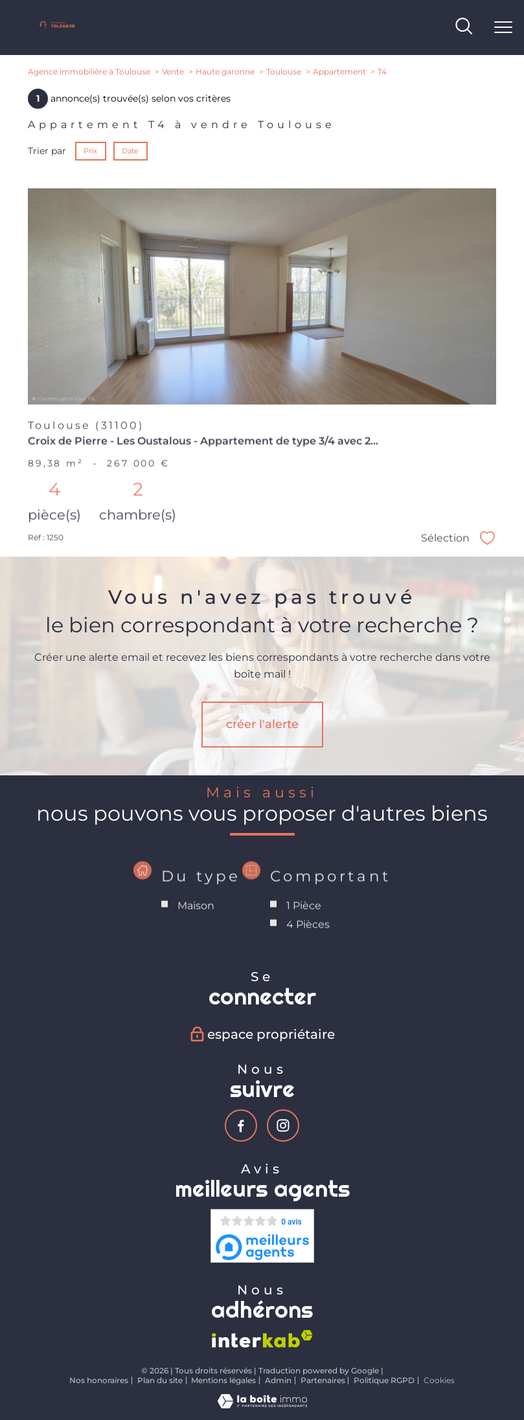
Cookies (439, 1380)
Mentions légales (223, 1380)
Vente (173, 71)
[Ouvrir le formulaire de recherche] (464, 27)
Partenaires (323, 1380)
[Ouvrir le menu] (503, 27)
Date (130, 150)
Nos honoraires (98, 1380)
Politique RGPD (384, 1380)
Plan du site (160, 1380)
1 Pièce (303, 937)
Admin (278, 1380)
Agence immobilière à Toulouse (89, 71)
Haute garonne (225, 71)
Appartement (339, 71)
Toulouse (283, 71)
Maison (195, 937)
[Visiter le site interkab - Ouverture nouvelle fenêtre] (262, 1339)
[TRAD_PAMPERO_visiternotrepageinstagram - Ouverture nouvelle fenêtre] (283, 1125)
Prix (90, 150)
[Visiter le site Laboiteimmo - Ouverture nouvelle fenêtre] (262, 1405)
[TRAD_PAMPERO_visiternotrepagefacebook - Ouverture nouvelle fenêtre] (241, 1125)
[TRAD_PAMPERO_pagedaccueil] (57, 28)
